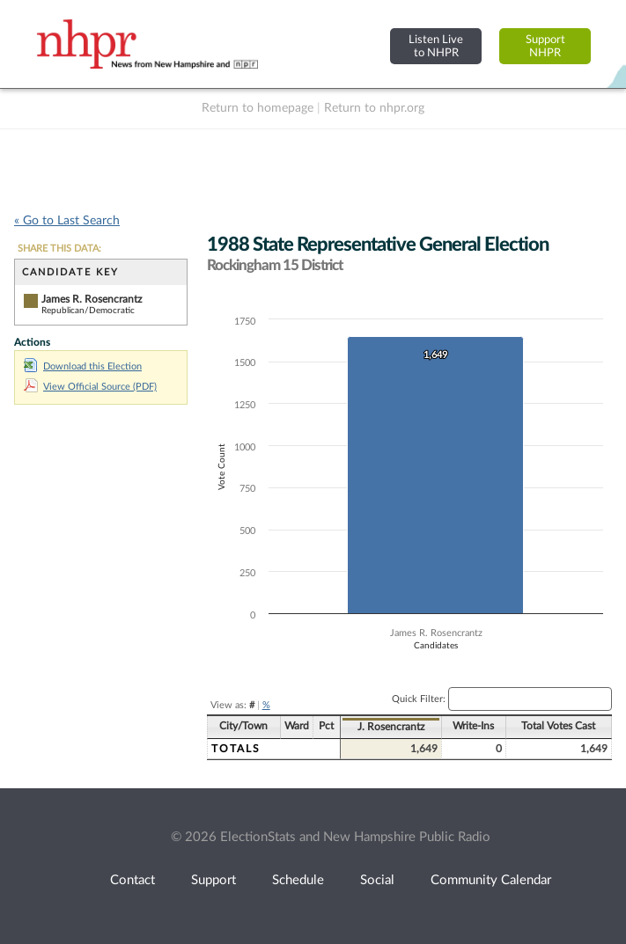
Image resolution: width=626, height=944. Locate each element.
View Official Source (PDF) (90, 387)
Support (213, 880)
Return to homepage (257, 108)
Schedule (298, 880)
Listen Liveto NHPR (436, 46)
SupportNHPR (545, 46)
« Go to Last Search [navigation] (67, 221)
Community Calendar (491, 880)
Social (377, 880)
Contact (132, 880)
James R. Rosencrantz (91, 299)
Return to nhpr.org (374, 108)
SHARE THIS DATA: (59, 248)
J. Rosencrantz (390, 726)
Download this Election (83, 366)
